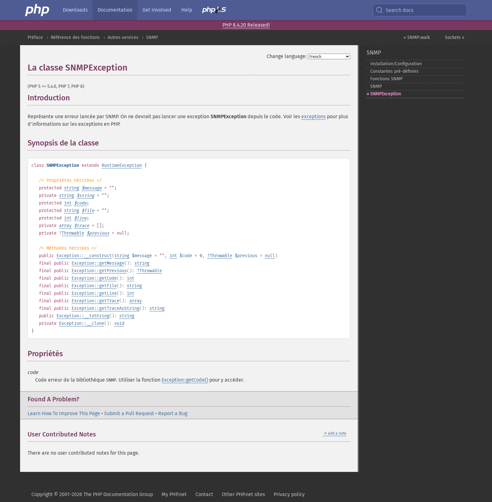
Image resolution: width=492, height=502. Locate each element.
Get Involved (156, 10)
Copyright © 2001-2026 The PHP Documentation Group (92, 494)
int (68, 203)
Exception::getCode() (185, 380)
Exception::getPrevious (99, 270)
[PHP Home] (37, 10)
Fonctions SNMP (386, 79)
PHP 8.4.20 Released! (246, 25)
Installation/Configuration (396, 63)
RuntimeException (122, 165)
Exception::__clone (81, 323)
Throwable (73, 233)
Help (186, 10)
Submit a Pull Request (129, 413)
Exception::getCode (94, 278)
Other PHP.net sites (243, 494)
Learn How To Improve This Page (64, 413)
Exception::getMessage (98, 263)
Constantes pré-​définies (394, 71)
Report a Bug (172, 413)
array (65, 225)
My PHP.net (174, 494)
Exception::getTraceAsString (105, 308)
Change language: (287, 56)
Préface (35, 37)
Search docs (394, 10)
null (270, 255)
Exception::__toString (82, 316)
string (71, 188)
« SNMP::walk (417, 37)
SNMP (152, 37)
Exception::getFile (94, 285)
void (119, 323)
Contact (204, 494)
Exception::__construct (84, 255)
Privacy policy (289, 494)
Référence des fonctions (75, 37)
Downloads (75, 10)
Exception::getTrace (95, 301)
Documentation (115, 10)
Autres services (123, 37)
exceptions (313, 116)
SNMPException (385, 94)
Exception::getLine (94, 293)
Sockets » (454, 37)
